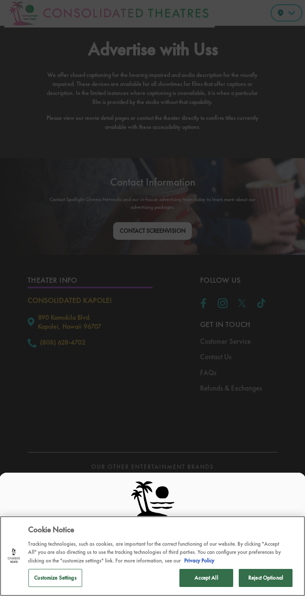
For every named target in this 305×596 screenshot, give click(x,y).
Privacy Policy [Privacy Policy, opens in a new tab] (199, 560)
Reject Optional (265, 577)
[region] (152, 556)
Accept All (206, 577)
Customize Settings (55, 577)
